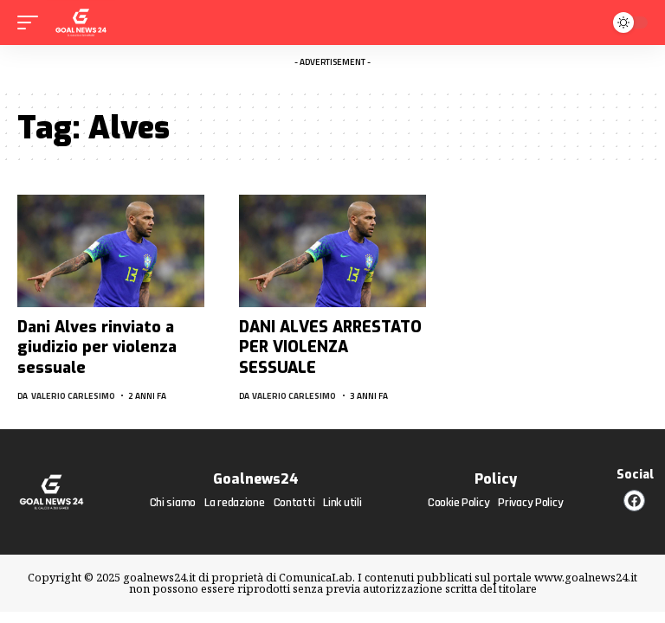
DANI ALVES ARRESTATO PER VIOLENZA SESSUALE (330, 347)
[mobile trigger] (32, 22)
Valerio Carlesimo (73, 395)
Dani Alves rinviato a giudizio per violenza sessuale (97, 347)
